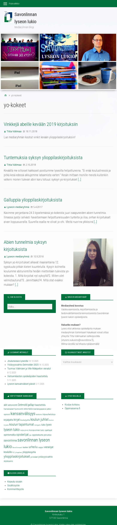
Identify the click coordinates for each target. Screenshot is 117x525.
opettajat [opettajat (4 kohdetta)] (48, 425)
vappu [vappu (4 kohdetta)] (40, 442)
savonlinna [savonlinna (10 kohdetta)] (10, 435)
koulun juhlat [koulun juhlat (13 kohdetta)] (39, 414)
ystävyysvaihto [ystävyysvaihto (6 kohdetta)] (45, 451)
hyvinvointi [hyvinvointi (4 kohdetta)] (18, 404)
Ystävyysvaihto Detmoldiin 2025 (22, 359)
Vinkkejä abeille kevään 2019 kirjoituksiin (41, 124)
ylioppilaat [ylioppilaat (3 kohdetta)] (18, 447)
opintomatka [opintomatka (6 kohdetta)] (10, 429)
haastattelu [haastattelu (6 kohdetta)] (40, 399)
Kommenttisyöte (15, 484)
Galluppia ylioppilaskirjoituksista (33, 200)
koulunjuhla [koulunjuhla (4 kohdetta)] (25, 415)
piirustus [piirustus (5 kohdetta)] (47, 429)
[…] (79, 179)
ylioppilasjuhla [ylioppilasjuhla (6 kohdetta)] (29, 446)
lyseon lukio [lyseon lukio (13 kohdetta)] (12, 424)
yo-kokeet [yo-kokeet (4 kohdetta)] (34, 452)
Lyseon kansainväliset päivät (21, 378)
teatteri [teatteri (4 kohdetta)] (25, 442)
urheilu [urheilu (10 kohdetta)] (33, 442)
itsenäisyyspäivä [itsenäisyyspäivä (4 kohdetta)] (39, 404)
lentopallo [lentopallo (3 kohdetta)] (37, 420)
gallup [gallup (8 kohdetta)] (31, 399)
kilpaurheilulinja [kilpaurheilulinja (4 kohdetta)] (49, 409)
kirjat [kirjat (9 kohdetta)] (17, 414)
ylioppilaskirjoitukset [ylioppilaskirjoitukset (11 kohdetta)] (17, 451)
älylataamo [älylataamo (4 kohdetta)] (8, 456)
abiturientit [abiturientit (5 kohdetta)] (12, 399)
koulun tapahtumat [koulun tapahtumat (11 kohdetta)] (21, 419)
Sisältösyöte (13, 480)
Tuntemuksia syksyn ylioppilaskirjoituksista (43, 157)
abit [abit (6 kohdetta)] (5, 399)
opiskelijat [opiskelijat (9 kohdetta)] (22, 429)
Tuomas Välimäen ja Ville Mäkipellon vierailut (29, 363)
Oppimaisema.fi (72, 403)
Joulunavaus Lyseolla (17, 355)
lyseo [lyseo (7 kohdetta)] (49, 419)
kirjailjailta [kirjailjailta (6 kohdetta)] (8, 414)
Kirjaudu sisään (14, 476)
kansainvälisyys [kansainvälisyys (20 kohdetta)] (23, 408)
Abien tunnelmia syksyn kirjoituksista (37, 242)
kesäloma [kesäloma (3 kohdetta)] (39, 409)
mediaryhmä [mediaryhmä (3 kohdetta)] (24, 425)
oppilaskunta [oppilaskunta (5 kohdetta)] (37, 429)
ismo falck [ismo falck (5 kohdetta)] (28, 403)
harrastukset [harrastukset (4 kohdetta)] (9, 404)
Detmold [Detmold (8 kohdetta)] (22, 399)
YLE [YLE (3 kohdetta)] (13, 447)
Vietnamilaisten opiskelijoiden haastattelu (27, 371)
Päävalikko (14, 3)
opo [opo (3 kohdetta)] (30, 430)
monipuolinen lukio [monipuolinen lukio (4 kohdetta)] (36, 425)
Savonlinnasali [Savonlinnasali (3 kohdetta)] (17, 442)
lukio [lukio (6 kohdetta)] (43, 419)
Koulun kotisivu (72, 399)
